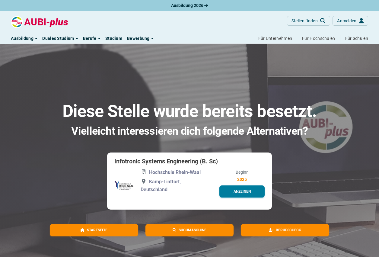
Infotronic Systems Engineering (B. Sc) (166, 161)
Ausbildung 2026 (189, 5)
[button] (24, 38)
